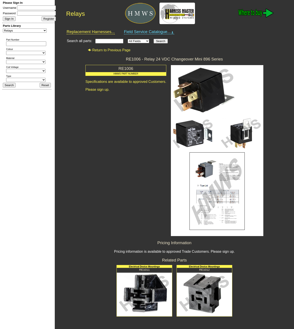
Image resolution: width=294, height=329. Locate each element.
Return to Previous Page (109, 50)
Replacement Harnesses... (91, 31)
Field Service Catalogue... (149, 31)
